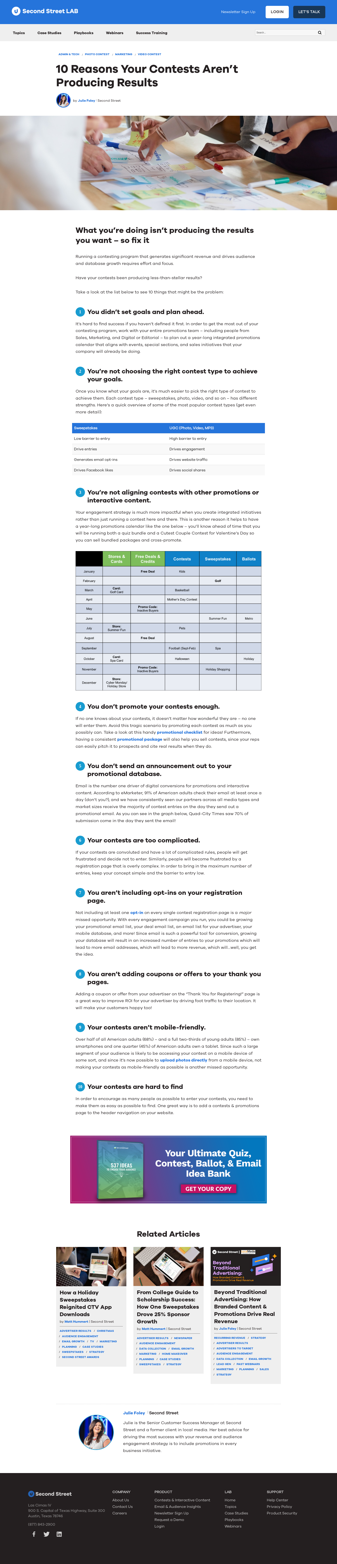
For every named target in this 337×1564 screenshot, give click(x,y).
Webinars (114, 33)
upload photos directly (183, 1060)
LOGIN (277, 11)
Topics (19, 33)
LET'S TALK (309, 11)
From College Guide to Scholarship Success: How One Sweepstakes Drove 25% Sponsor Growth (168, 1307)
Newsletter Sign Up (238, 11)
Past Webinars (248, 1364)
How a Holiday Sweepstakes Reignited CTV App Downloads (86, 1303)
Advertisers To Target (234, 1348)
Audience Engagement (80, 1336)
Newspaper (183, 1338)
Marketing (123, 54)
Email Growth (73, 1341)
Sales (264, 1369)
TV (92, 1341)
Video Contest (149, 54)
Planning (69, 1346)
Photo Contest (97, 54)
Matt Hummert (76, 1321)
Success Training (151, 33)
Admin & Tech (69, 54)
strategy (258, 1338)
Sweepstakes (73, 1352)
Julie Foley (86, 100)
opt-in (136, 912)
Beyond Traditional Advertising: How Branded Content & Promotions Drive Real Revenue (244, 1307)
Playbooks (83, 33)
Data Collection (152, 1348)
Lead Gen (223, 1364)
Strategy (96, 1352)
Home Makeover (174, 1353)
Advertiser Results (75, 1331)
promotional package (139, 739)
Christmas (105, 1331)
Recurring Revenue (229, 1338)
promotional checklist (179, 732)
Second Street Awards (80, 1357)
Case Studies (49, 33)
